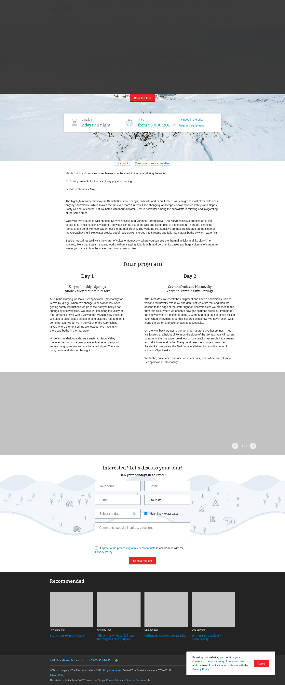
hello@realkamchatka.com (67, 660)
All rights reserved (111, 670)
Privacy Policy (103, 552)
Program (141, 163)
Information (123, 163)
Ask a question (160, 163)
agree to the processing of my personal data (129, 548)
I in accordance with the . (139, 550)
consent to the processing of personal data (218, 661)
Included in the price (191, 119)
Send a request (142, 560)
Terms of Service (135, 680)
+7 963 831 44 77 (99, 660)
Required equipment (191, 125)
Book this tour (142, 98)
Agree (261, 663)
